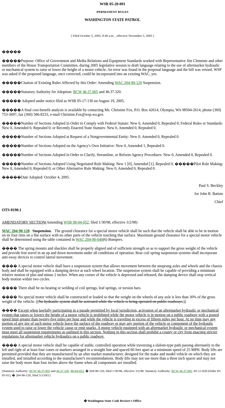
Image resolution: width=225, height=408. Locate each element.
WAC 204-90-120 (128, 83)
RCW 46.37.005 (85, 92)
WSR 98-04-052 (76, 222)
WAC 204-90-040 (89, 239)
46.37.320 (62, 371)
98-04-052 (77, 371)
